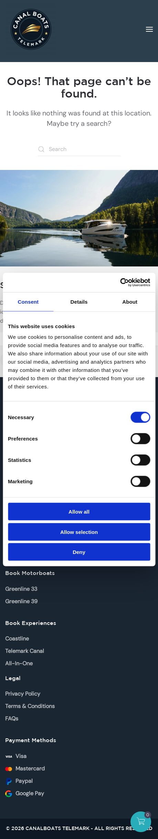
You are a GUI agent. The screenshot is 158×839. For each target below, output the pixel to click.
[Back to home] (31, 29)
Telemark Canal (24, 651)
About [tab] (129, 301)
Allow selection (79, 532)
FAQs (11, 718)
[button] (149, 29)
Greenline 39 (21, 601)
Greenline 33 (21, 589)
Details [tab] (79, 301)
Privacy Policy (22, 693)
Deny (79, 552)
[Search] (79, 149)
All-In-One (19, 663)
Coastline (17, 638)
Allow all (79, 512)
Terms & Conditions (30, 706)
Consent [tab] (28, 301)
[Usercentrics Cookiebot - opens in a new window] (120, 282)
